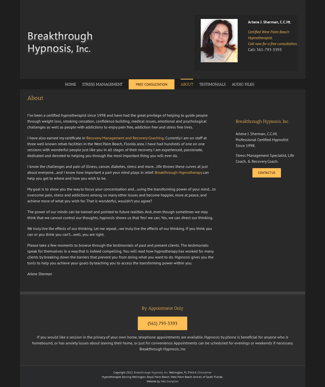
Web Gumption (170, 381)
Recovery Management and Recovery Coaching (125, 137)
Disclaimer (205, 372)
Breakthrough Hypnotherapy (178, 172)
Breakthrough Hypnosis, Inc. (151, 372)
